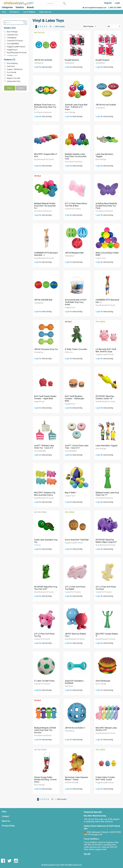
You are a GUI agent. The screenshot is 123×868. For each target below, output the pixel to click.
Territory (37, 545)
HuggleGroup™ (12, 50)
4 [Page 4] (42, 26)
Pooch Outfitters (91, 839)
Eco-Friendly (11, 72)
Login (117, 3)
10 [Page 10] (50, 26)
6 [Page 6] (46, 26)
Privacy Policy (8, 826)
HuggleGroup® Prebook (16, 47)
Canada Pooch (12, 35)
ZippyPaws (69, 686)
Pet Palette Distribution (43, 112)
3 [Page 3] (40, 26)
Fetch (9, 88)
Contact (5, 816)
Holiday (9, 75)
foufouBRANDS (13, 44)
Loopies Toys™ (12, 56)
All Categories (14, 12)
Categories (7, 7)
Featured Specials (93, 812)
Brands (30, 7)
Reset (21, 88)
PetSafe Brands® (71, 782)
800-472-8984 (114, 8)
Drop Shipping (12, 63)
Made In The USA (13, 78)
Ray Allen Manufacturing (95, 816)
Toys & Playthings (29, 12)
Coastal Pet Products (15, 41)
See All (87, 854)
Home (4, 12)
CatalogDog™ (12, 38)
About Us (6, 821)
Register (108, 3)
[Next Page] (53, 26)
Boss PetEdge (12, 32)
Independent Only (13, 81)
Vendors (20, 7)
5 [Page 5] (44, 26)
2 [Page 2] (38, 26)
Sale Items (11, 66)
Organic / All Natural (14, 69)
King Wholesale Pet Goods (17, 53)
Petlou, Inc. (69, 352)
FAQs (4, 811)
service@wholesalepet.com (94, 8)
